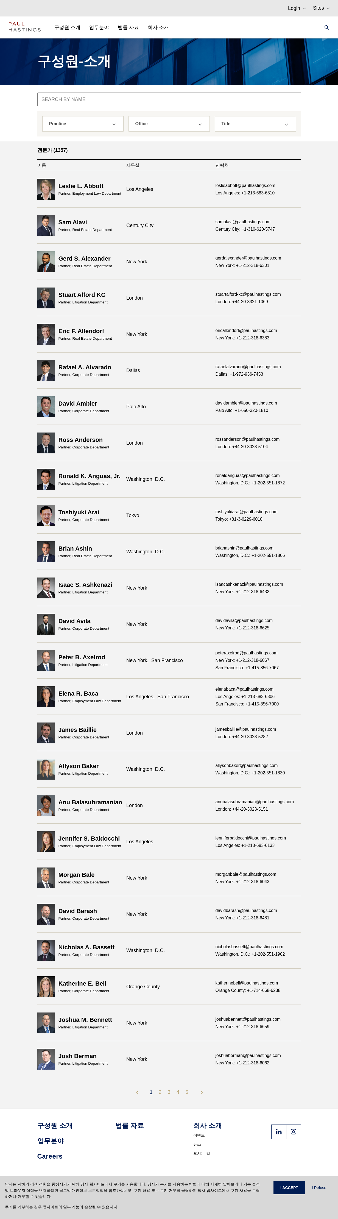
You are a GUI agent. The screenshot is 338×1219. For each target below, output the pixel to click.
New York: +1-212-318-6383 (243, 338)
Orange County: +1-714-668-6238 (248, 990)
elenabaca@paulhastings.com (244, 689)
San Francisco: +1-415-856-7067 (247, 667)
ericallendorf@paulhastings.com (246, 330)
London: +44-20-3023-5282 (242, 736)
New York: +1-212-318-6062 (243, 1063)
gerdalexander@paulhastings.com (248, 258)
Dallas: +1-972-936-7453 (239, 374)
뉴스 (197, 1144)
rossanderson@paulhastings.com (248, 439)
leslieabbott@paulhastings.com (245, 185)
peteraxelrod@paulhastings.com (247, 653)
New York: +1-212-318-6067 (243, 660)
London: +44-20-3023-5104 (242, 446)
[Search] (325, 27)
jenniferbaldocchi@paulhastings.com (251, 838)
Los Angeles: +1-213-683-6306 (245, 696)
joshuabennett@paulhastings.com (248, 1019)
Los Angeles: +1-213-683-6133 (245, 845)
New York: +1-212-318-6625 (243, 628)
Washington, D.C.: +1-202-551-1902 (250, 954)
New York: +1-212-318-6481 (243, 918)
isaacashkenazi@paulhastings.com (249, 584)
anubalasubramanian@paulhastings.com (255, 801)
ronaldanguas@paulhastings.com (248, 475)
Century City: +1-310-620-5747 (245, 229)
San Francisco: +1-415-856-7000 (247, 704)
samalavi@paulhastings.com (243, 221)
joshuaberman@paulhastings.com (248, 1055)
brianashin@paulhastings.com (244, 548)
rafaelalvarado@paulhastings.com (248, 366)
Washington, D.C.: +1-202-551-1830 (250, 773)
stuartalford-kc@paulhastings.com (248, 294)
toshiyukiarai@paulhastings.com (247, 511)
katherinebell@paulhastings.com (247, 983)
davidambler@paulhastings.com (246, 403)
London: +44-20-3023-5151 (242, 809)
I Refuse (319, 1187)
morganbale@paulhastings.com (246, 874)
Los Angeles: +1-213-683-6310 (245, 193)
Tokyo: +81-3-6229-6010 (239, 519)
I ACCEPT (289, 1187)
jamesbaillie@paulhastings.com (246, 729)
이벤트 (199, 1135)
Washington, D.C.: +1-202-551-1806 (250, 555)
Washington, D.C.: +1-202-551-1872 (250, 483)
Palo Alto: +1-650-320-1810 (242, 410)
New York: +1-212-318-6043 (243, 881)
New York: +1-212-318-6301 (243, 265)
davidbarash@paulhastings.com (246, 910)
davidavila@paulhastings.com (244, 620)
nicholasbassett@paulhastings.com (249, 946)
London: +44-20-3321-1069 (242, 301)
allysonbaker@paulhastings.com (247, 765)
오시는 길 (201, 1153)
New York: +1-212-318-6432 (243, 591)
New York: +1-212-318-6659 (243, 1026)
